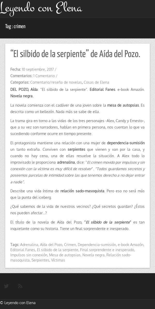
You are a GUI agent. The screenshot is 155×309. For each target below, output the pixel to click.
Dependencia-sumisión (97, 244)
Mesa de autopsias (65, 255)
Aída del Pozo (51, 244)
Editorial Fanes (22, 250)
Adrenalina (29, 244)
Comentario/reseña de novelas (56, 82)
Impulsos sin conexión (28, 255)
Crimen (70, 244)
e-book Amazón (130, 244)
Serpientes (40, 260)
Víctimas (58, 260)
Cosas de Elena (96, 82)
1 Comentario (44, 76)
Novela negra (93, 255)
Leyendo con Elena (20, 302)
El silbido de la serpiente (57, 250)
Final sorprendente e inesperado (107, 250)
